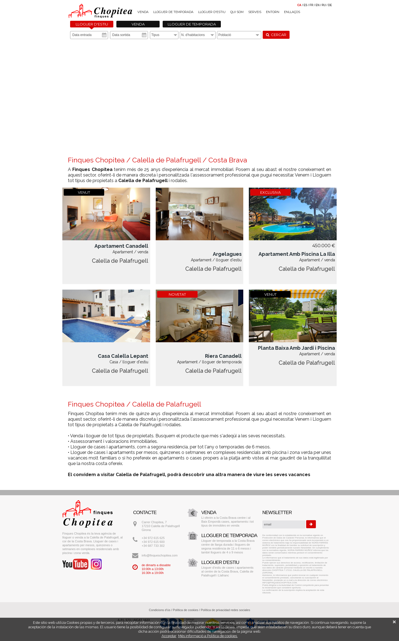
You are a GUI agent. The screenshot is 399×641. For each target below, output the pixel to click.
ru (324, 5)
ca (299, 5)
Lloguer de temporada (173, 12)
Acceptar (169, 636)
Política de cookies (185, 610)
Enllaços (292, 12)
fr (311, 5)
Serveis (254, 12)
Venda (143, 12)
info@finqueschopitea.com (160, 555)
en (317, 5)
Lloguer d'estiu (212, 12)
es (305, 5)
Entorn (272, 12)
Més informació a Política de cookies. (208, 636)
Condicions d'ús (159, 610)
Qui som (237, 12)
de (330, 5)
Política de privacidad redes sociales (225, 610)
